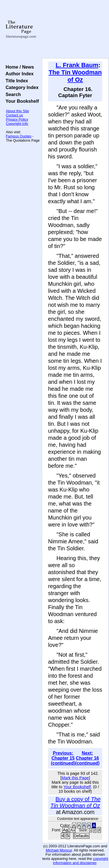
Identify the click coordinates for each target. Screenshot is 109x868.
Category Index (21, 87)
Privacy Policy (17, 119)
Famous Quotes (18, 136)
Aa (65, 830)
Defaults (81, 836)
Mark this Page (75, 778)
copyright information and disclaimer (80, 861)
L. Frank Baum (77, 65)
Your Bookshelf (21, 101)
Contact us (14, 115)
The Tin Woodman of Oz (75, 76)
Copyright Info (17, 123)
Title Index (15, 80)
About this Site (17, 111)
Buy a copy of (75, 802)
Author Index (18, 73)
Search (12, 94)
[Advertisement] (75, 29)
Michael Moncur (59, 850)
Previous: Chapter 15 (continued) (63, 758)
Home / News (18, 66)
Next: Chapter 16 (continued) (87, 758)
